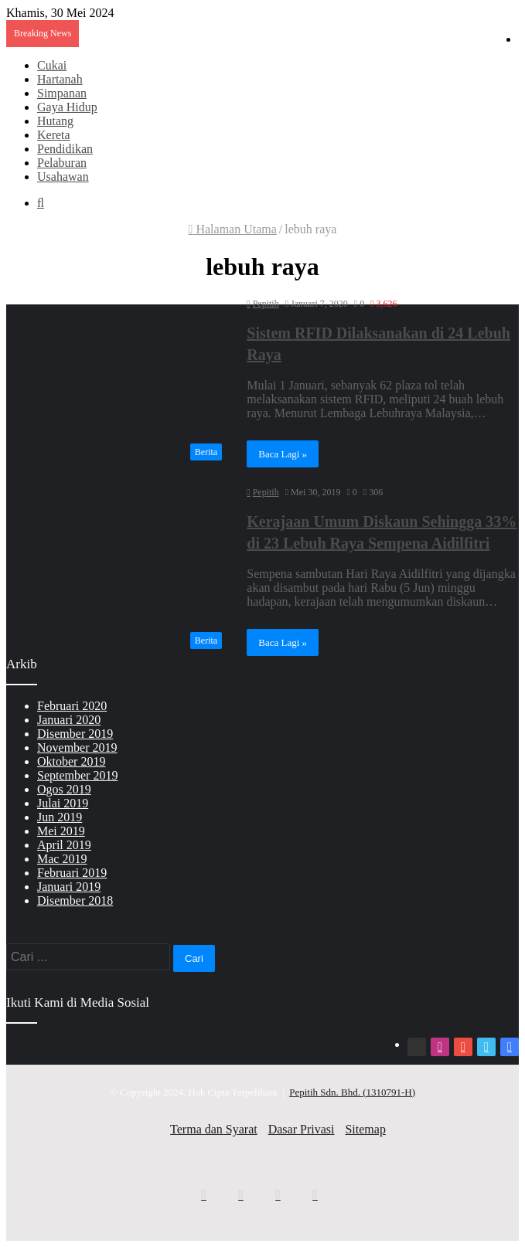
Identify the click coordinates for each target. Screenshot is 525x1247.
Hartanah (60, 79)
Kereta (53, 134)
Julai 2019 (62, 803)
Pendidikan (65, 148)
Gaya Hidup (67, 107)
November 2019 (77, 747)
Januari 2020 (69, 719)
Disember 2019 (75, 733)
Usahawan (63, 176)
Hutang (55, 120)
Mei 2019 (61, 831)
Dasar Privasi (301, 1129)
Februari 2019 (72, 872)
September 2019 (77, 775)
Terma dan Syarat (213, 1129)
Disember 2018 (75, 900)
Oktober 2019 (71, 761)
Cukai (51, 65)
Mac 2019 (62, 858)
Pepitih (266, 303)
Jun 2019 (59, 817)
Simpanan (62, 93)
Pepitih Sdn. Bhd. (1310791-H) (352, 1092)
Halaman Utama (233, 229)
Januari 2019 (69, 886)
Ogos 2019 (64, 789)
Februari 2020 (72, 705)
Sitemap (365, 1129)
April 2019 (64, 844)
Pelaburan (62, 162)
